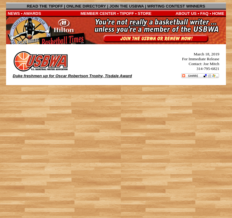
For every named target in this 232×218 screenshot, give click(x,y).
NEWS (14, 13)
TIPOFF (127, 13)
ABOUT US (186, 13)
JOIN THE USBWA (126, 6)
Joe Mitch (211, 63)
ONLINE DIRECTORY (86, 6)
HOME (218, 13)
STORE (145, 13)
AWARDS (32, 13)
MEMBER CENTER (98, 13)
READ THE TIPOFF (45, 6)
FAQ (204, 13)
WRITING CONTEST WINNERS (176, 6)
